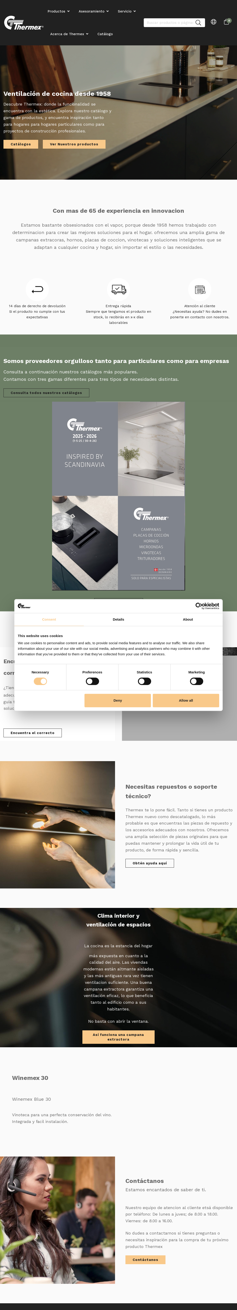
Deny (118, 700)
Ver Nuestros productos (74, 144)
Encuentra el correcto (33, 733)
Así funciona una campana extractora (118, 1037)
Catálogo (105, 34)
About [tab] (188, 619)
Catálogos (21, 144)
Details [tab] (118, 619)
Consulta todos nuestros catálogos (46, 393)
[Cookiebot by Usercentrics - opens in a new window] (199, 606)
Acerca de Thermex (67, 34)
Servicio (124, 11)
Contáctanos (145, 1260)
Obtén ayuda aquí (150, 863)
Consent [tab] (49, 619)
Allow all (186, 700)
